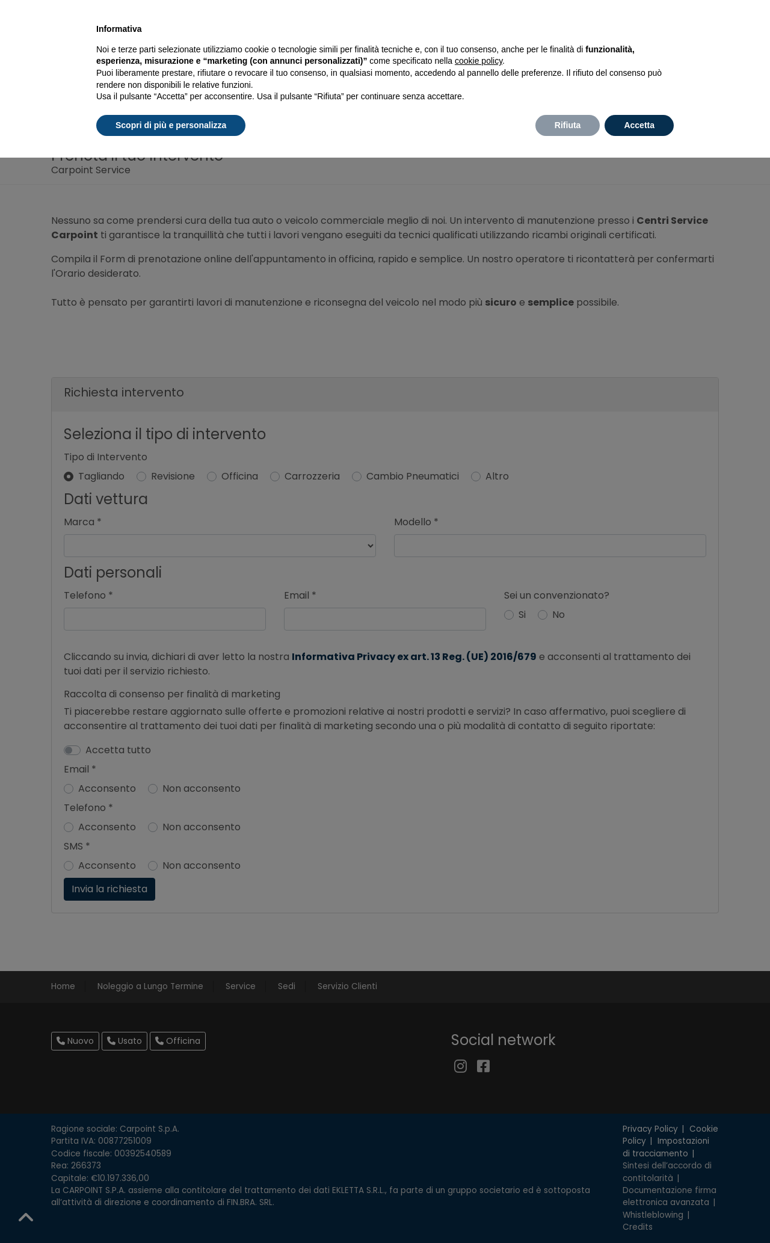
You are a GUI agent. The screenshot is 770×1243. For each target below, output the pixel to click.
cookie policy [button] (478, 61)
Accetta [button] (639, 125)
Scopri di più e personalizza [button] (171, 125)
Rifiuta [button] (568, 125)
